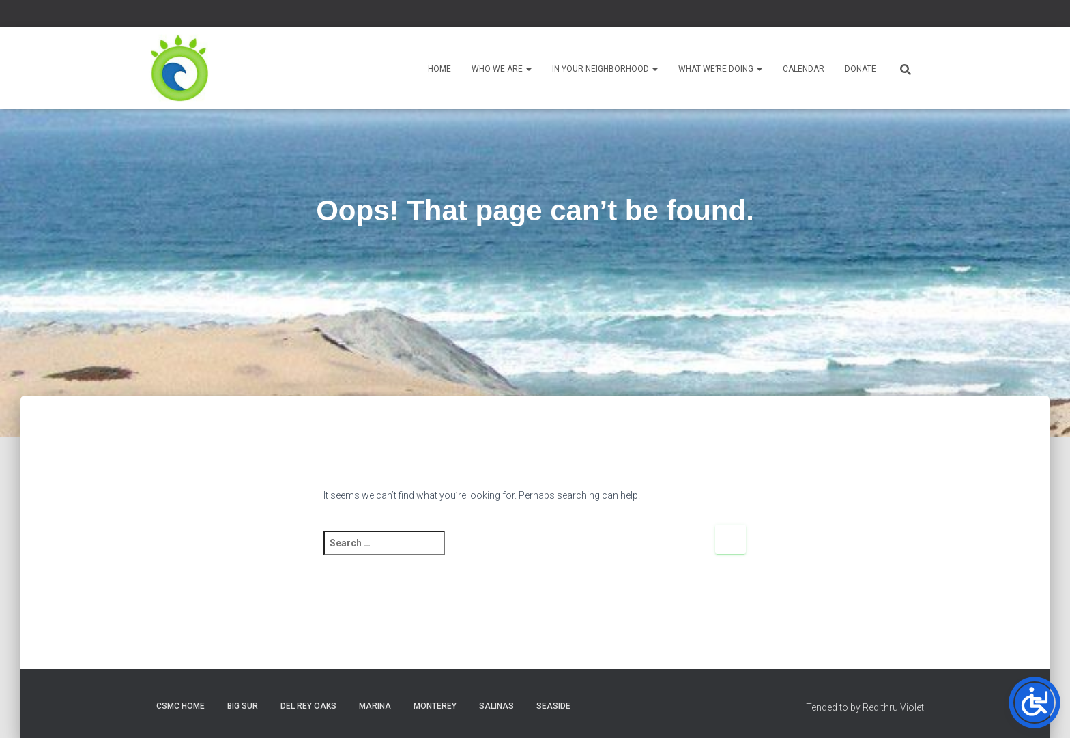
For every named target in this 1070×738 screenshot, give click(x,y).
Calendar (803, 69)
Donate (860, 69)
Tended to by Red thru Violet (865, 707)
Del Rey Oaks (308, 706)
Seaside (553, 706)
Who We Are (502, 69)
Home (439, 69)
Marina (375, 706)
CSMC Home (180, 706)
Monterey (435, 706)
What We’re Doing (720, 69)
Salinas (496, 706)
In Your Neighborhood (605, 69)
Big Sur (242, 706)
